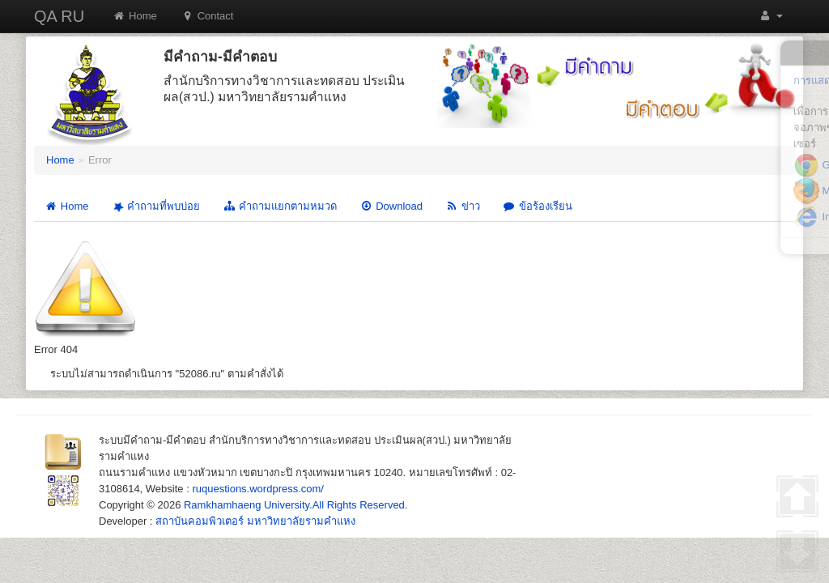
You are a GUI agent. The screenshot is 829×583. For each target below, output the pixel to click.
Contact (207, 16)
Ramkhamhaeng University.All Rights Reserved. (295, 505)
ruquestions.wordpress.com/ (258, 489)
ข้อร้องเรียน (537, 206)
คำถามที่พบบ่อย (154, 206)
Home (135, 16)
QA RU (59, 16)
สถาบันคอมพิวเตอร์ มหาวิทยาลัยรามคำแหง (255, 521)
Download (391, 206)
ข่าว (462, 206)
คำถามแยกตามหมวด (280, 206)
